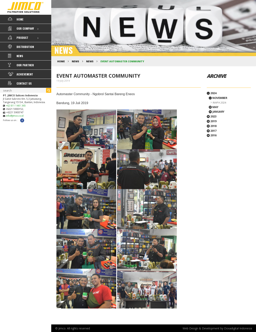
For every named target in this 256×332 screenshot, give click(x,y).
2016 (212, 135)
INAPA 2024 (219, 102)
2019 (212, 121)
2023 (212, 116)
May (213, 107)
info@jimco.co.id (15, 115)
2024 (212, 93)
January (216, 111)
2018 (212, 126)
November (218, 98)
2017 (212, 131)
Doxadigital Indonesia (238, 328)
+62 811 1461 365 (16, 105)
